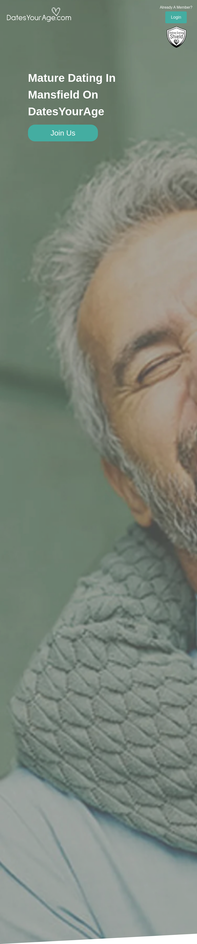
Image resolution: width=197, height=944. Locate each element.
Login (176, 17)
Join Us (63, 133)
